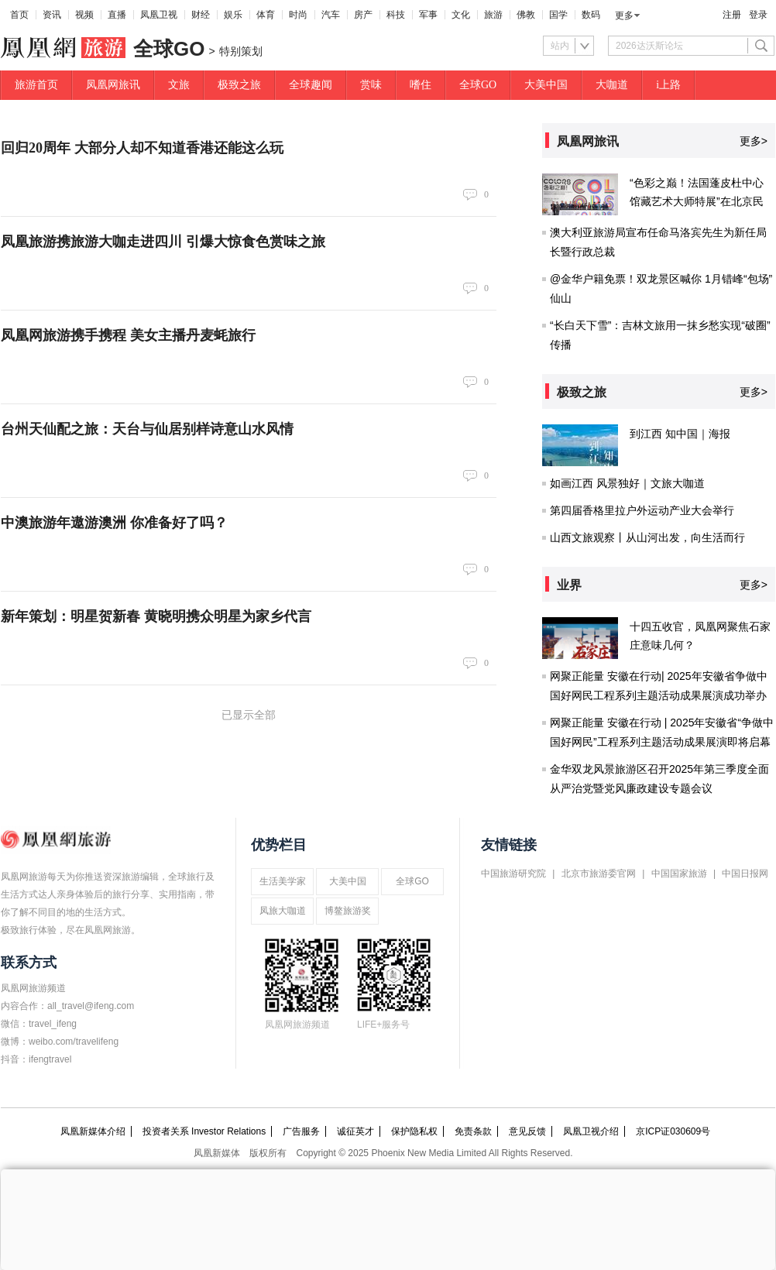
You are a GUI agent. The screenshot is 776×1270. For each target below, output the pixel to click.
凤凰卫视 (158, 14)
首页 (19, 14)
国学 (558, 14)
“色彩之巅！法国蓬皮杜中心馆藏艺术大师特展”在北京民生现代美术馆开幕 (697, 201)
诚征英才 (355, 1131)
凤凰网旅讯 (113, 85)
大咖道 (612, 85)
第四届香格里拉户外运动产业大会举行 (642, 510)
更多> (753, 141)
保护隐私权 (414, 1131)
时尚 (298, 14)
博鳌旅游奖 (347, 910)
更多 (624, 15)
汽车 (330, 14)
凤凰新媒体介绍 (92, 1131)
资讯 (52, 14)
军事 (428, 14)
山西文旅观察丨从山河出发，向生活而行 (647, 537)
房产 (363, 14)
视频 (84, 14)
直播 (117, 14)
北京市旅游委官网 (598, 873)
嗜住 (420, 85)
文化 (461, 14)
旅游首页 (36, 85)
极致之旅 (239, 85)
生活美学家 (282, 881)
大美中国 (546, 85)
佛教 (526, 14)
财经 (200, 14)
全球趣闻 (310, 85)
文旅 (179, 85)
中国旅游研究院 (513, 873)
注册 (732, 14)
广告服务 (301, 1131)
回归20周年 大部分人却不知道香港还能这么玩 (142, 148)
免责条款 (473, 1131)
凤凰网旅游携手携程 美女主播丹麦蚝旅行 (128, 335)
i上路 (668, 85)
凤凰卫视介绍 (591, 1131)
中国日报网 (745, 873)
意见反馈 (527, 1131)
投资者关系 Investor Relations (204, 1131)
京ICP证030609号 (673, 1131)
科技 (395, 14)
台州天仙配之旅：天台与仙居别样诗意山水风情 (147, 429)
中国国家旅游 (679, 873)
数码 (591, 14)
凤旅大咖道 (282, 910)
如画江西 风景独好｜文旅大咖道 (627, 483)
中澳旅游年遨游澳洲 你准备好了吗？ (114, 522)
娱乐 (233, 14)
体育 (265, 14)
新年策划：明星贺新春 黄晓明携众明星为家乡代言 (156, 616)
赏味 (371, 85)
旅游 (493, 14)
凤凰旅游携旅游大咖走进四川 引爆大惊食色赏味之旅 (163, 241)
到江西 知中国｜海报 (680, 433)
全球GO (477, 85)
